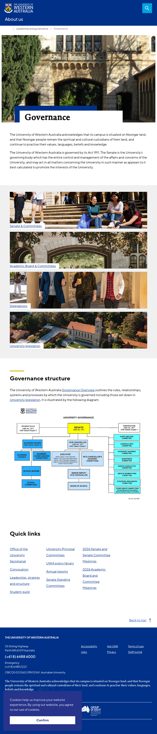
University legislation (25, 400)
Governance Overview (78, 390)
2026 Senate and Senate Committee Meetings (96, 555)
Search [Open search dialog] (147, 8)
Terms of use (136, 646)
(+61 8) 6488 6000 (20, 656)
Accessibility (89, 646)
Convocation (19, 569)
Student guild (20, 592)
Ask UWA (112, 646)
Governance (61, 28)
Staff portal (135, 652)
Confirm (42, 720)
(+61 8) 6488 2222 (16, 666)
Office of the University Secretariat (19, 555)
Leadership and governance (32, 28)
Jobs (84, 652)
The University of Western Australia (32, 637)
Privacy (111, 652)
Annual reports (57, 571)
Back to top (137, 620)
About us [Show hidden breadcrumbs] (8, 29)
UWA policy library (60, 563)
